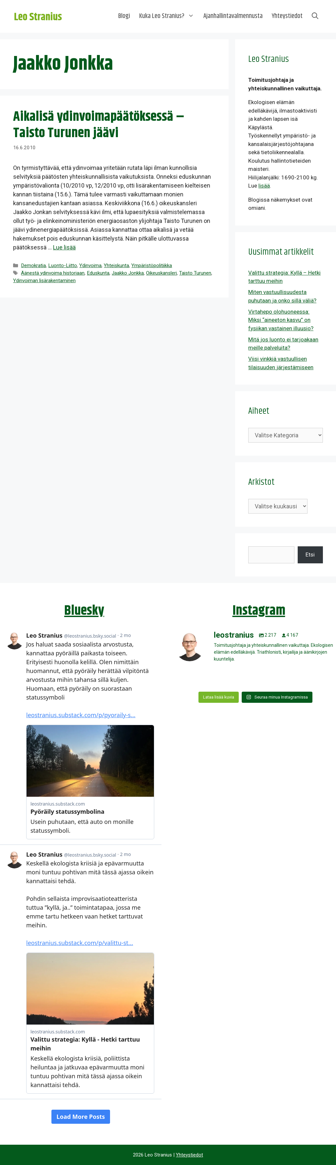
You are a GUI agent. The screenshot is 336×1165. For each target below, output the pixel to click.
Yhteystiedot (287, 16)
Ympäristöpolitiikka (151, 265)
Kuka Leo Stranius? (169, 16)
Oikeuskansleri (161, 273)
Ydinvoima (90, 265)
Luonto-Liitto (62, 265)
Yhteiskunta (116, 265)
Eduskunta (98, 273)
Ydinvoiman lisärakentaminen (44, 280)
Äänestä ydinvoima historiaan (52, 273)
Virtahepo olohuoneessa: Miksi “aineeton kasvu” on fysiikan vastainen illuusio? (280, 320)
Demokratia (33, 265)
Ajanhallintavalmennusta (233, 16)
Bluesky (84, 610)
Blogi (124, 16)
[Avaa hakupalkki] (315, 16)
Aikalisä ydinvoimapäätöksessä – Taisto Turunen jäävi (98, 125)
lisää (264, 185)
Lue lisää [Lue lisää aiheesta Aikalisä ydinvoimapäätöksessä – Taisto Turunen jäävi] (64, 247)
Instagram (259, 610)
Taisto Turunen (195, 273)
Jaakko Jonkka (128, 273)
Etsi (310, 554)
